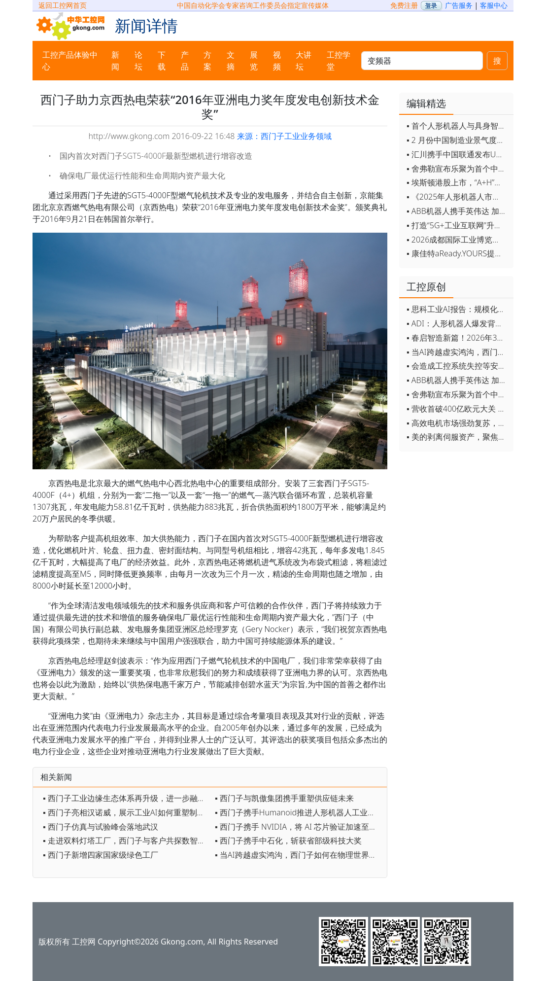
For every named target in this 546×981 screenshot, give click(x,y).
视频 (277, 60)
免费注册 (404, 5)
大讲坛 (303, 60)
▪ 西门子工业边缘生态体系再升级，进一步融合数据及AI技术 (126, 798)
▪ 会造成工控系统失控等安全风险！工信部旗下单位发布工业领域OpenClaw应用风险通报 (458, 365)
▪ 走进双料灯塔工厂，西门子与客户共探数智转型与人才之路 (126, 840)
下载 (162, 60)
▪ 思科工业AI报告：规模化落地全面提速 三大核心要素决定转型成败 (458, 309)
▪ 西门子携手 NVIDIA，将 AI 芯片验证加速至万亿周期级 (298, 826)
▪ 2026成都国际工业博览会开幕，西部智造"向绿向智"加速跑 (458, 239)
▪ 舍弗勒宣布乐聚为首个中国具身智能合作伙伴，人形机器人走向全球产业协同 (458, 168)
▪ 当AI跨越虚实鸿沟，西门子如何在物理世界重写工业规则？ (298, 854)
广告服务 (459, 5)
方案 (207, 60)
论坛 (138, 60)
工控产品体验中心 (70, 60)
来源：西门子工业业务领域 (284, 136)
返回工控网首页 (62, 5)
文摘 (231, 60)
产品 (185, 60)
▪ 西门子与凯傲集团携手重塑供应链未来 (284, 798)
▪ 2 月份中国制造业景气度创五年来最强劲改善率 (458, 140)
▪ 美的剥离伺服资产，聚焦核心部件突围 (458, 436)
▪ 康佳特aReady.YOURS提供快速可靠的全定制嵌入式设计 (458, 253)
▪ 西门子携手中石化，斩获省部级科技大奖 (288, 840)
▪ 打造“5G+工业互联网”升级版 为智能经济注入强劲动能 (458, 225)
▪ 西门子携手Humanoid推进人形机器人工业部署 (298, 812)
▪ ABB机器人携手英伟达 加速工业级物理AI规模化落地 (458, 211)
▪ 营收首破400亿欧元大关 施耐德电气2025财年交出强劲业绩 (458, 408)
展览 (254, 60)
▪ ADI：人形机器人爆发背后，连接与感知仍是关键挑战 (458, 323)
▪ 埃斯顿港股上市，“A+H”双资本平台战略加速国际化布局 (458, 182)
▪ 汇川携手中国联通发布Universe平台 (458, 154)
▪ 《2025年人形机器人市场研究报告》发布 (458, 196)
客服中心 (494, 5)
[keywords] (422, 60)
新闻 (115, 60)
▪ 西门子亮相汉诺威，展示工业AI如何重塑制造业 (126, 812)
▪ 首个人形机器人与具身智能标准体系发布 (458, 125)
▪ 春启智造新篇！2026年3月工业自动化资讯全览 (458, 337)
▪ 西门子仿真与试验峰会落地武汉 (100, 826)
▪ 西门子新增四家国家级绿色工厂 (100, 854)
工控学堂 (338, 60)
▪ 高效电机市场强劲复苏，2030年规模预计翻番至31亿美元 (458, 423)
